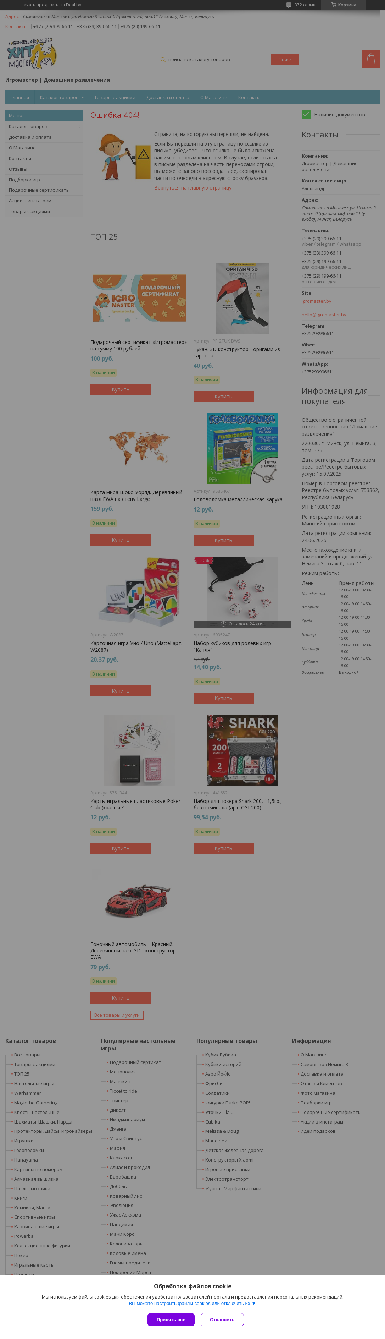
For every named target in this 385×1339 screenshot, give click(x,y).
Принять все (171, 1319)
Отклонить (223, 1319)
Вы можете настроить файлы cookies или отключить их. (190, 1304)
